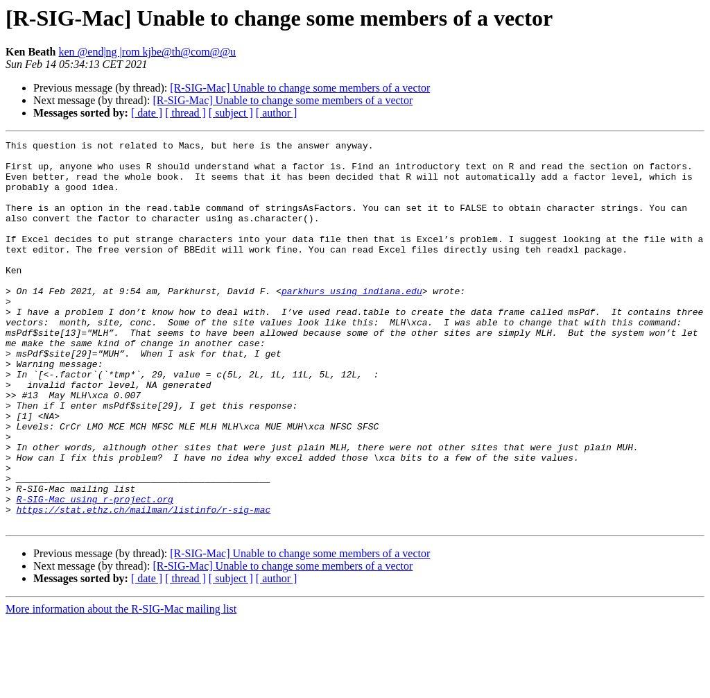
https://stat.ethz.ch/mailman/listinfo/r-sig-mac (144, 584)
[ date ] (146, 113)
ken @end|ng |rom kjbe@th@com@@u (147, 52)
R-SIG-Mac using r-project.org (95, 571)
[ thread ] (185, 113)
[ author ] (276, 113)
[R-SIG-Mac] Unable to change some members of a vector (300, 88)
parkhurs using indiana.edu (352, 322)
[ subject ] (231, 113)
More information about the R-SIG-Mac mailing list (121, 686)
